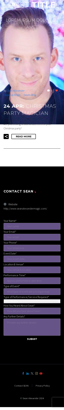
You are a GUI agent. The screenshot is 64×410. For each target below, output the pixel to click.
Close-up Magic (12, 95)
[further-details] (32, 327)
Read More (23, 136)
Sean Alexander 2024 (33, 398)
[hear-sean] (32, 311)
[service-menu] (32, 301)
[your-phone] (32, 248)
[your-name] (32, 226)
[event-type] (32, 291)
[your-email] (32, 237)
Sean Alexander (16, 90)
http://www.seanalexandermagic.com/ (25, 208)
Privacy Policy (43, 385)
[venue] (32, 270)
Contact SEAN (21, 385)
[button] (6, 136)
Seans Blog (30, 95)
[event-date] (32, 259)
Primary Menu (57, 7)
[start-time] (32, 280)
